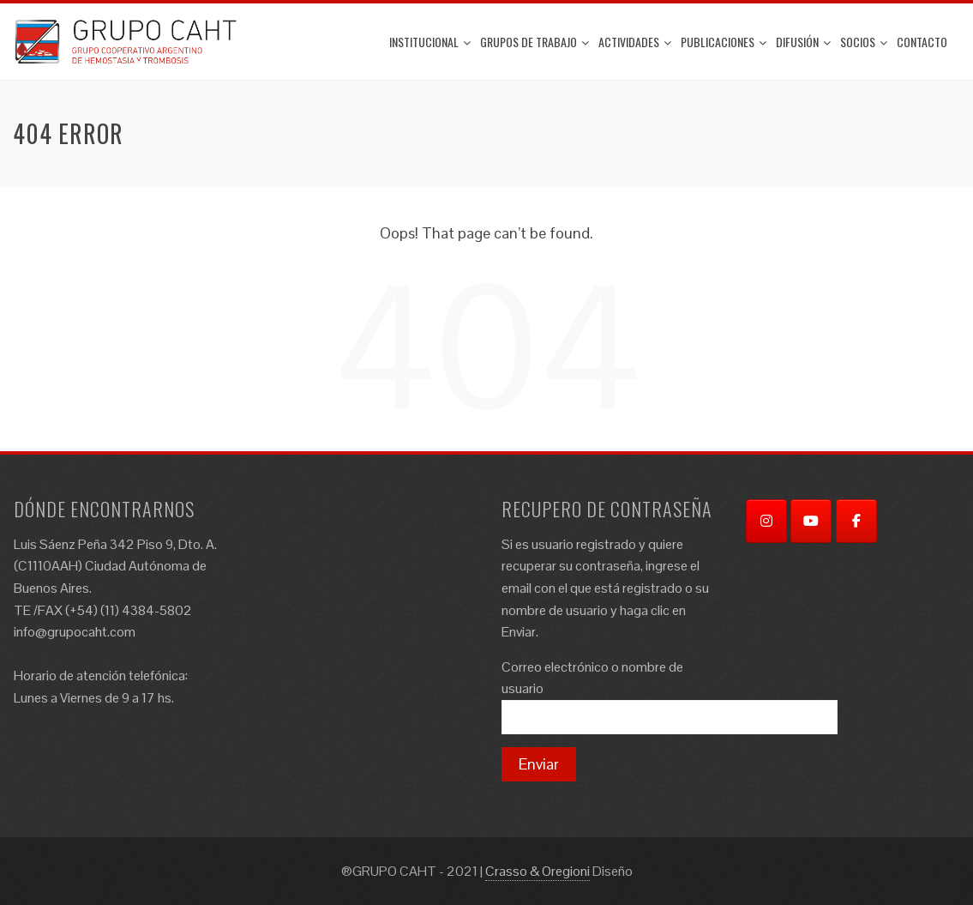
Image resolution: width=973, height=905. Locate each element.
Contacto (922, 42)
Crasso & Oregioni (537, 871)
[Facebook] (856, 521)
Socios (863, 42)
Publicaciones (723, 42)
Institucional (430, 42)
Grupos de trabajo (534, 42)
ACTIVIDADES (634, 42)
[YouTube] (811, 521)
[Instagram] (766, 521)
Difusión (803, 42)
